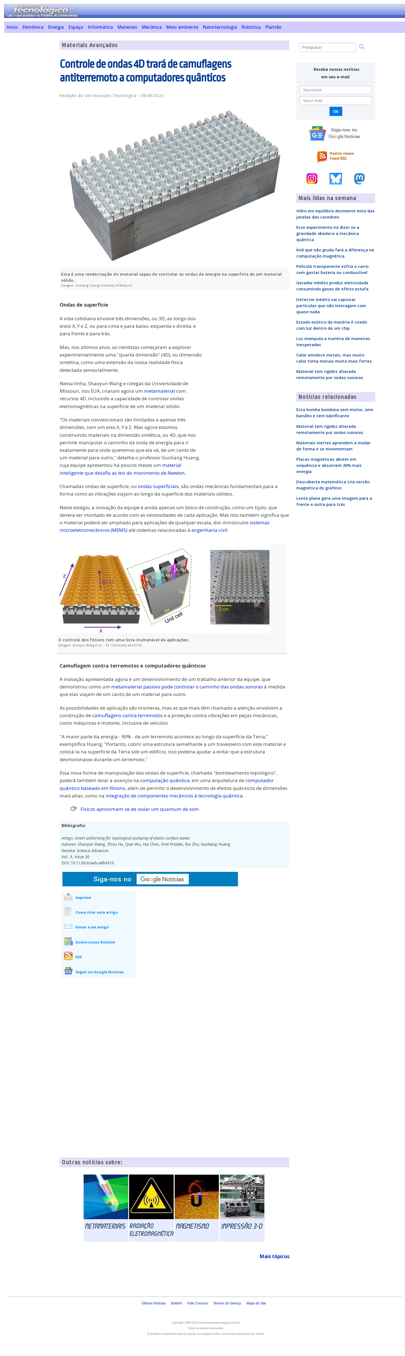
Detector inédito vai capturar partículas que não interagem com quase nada (331, 305)
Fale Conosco (198, 1303)
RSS (79, 956)
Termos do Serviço (227, 1303)
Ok (335, 111)
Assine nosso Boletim (95, 942)
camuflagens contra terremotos (127, 715)
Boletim (176, 1303)
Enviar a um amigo (92, 927)
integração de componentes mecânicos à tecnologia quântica (174, 795)
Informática (100, 27)
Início (12, 27)
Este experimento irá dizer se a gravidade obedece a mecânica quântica (327, 233)
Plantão (273, 27)
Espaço (75, 27)
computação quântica (165, 780)
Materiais (127, 27)
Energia (56, 27)
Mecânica (152, 27)
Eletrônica (32, 27)
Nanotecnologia (220, 27)
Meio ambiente (182, 27)
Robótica (251, 27)
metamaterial (159, 391)
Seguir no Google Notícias (100, 971)
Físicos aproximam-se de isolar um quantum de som (140, 809)
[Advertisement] (30, 124)
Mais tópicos (274, 1256)
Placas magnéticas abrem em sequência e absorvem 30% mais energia (329, 465)
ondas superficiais (158, 486)
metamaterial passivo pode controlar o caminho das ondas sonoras (187, 686)
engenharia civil (209, 530)
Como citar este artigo (97, 912)
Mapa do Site (256, 1303)
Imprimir (83, 897)
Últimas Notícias (154, 1303)
